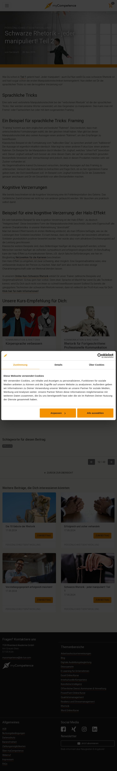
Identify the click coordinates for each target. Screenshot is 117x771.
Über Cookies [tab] (96, 364)
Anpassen (58, 413)
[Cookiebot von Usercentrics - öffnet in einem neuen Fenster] (99, 355)
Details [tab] (58, 364)
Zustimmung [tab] (20, 364)
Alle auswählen (95, 413)
